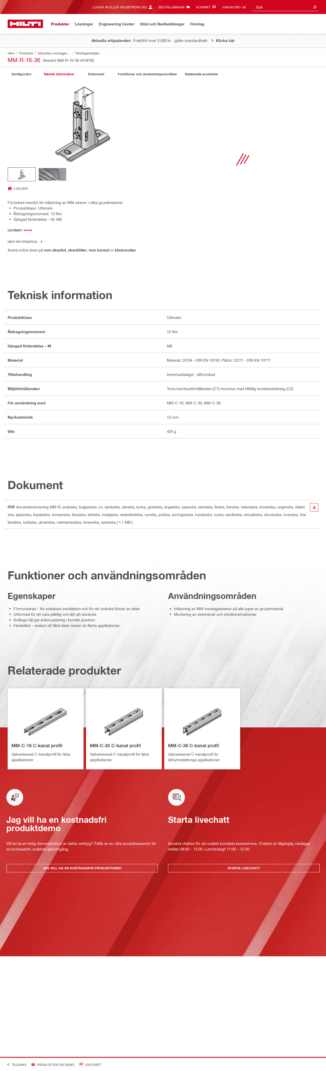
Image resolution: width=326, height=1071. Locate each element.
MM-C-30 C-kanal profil (115, 745)
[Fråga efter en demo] (52, 1064)
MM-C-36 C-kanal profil (193, 745)
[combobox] (285, 7)
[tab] (21, 74)
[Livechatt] (89, 1064)
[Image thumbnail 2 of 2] (52, 174)
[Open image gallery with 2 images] (18, 188)
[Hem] (25, 24)
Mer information (27, 241)
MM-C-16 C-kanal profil (36, 745)
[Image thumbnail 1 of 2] (22, 174)
